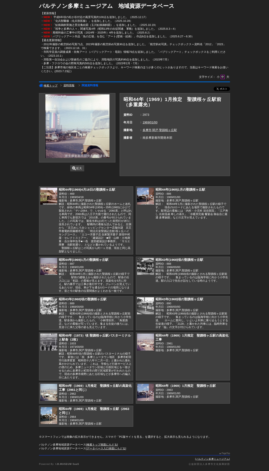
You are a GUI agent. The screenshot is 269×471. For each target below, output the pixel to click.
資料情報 (68, 85)
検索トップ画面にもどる (102, 444)
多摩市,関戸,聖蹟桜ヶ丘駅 (160, 130)
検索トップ (48, 85)
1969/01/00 (150, 122)
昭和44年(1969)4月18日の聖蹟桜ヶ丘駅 (87, 189)
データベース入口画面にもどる (106, 448)
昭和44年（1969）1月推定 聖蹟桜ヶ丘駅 (186, 385)
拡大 (77, 168)
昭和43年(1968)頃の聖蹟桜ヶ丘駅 (179, 259)
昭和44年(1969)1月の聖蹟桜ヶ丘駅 (180, 189)
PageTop (226, 453)
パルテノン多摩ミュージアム (212, 459)
